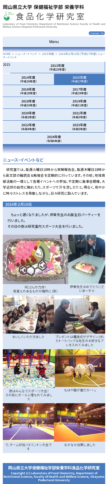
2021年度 (79, 115)
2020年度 (28, 115)
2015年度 (48, 54)
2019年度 (79, 103)
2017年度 (79, 91)
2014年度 (28, 79)
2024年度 (54, 138)
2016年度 (28, 91)
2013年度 (57, 67)
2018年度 (28, 103)
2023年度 (79, 126)
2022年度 (28, 126)
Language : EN (97, 33)
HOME (7, 54)
